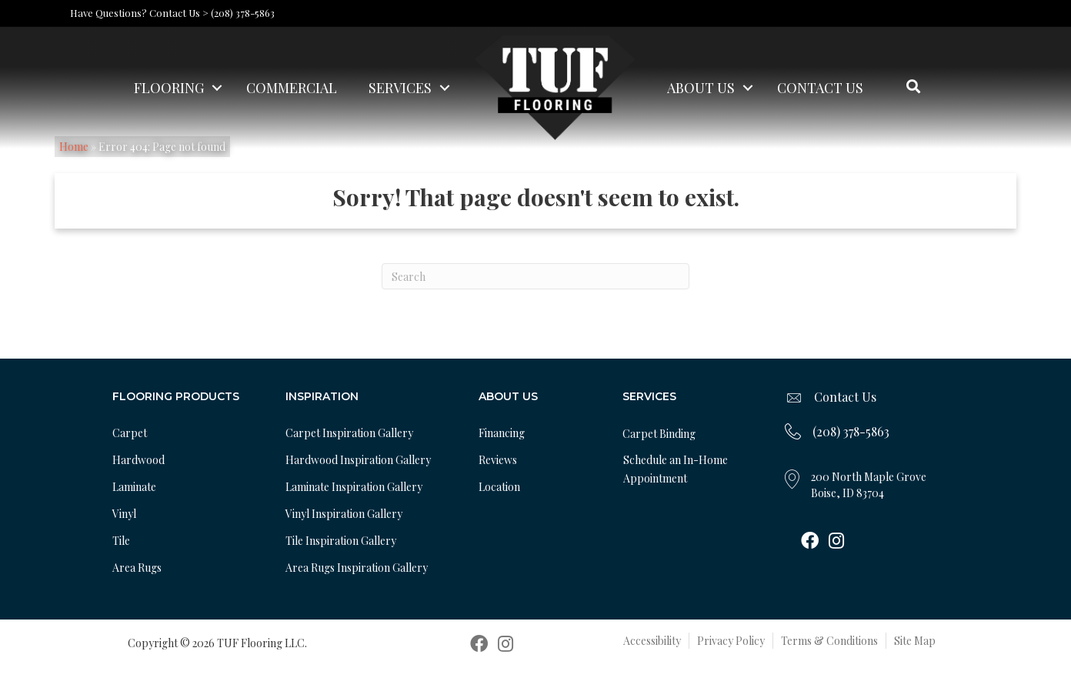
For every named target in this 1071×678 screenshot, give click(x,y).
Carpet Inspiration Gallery (349, 433)
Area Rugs (137, 567)
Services (400, 87)
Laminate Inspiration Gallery (353, 486)
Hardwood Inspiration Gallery (358, 460)
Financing (502, 433)
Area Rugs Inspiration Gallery (356, 567)
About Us (701, 87)
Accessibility (652, 640)
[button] (217, 87)
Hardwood (138, 460)
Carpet (129, 433)
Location (499, 486)
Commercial (291, 87)
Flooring (169, 87)
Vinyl (124, 513)
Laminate (134, 486)
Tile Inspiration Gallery (340, 540)
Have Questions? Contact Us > (139, 12)
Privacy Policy (731, 640)
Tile (121, 540)
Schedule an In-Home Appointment (675, 469)
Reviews (498, 460)
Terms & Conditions (829, 640)
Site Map (915, 640)
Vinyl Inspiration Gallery (343, 513)
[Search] (535, 276)
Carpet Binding (659, 433)
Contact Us (820, 87)
